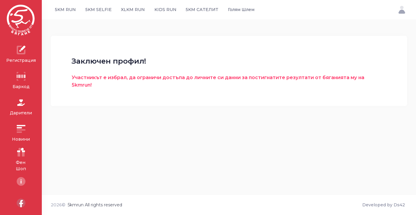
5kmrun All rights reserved (95, 205)
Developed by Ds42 (383, 205)
